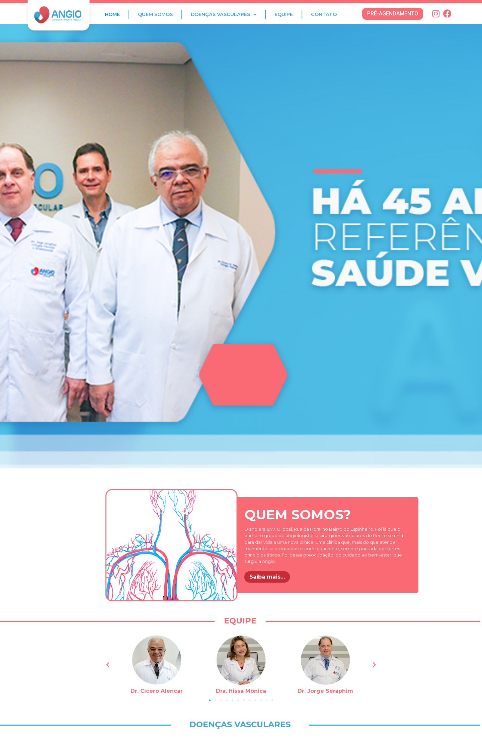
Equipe (283, 14)
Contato (324, 14)
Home (112, 14)
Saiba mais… (267, 577)
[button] (392, 14)
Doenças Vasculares (223, 14)
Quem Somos (155, 14)
